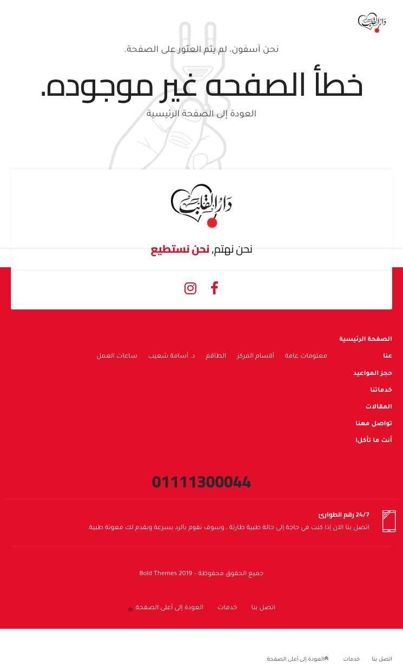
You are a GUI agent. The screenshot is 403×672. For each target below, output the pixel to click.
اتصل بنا (263, 608)
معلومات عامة (306, 356)
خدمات (227, 608)
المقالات (378, 407)
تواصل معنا (373, 424)
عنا (387, 356)
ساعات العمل (116, 356)
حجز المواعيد (372, 374)
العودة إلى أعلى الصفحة (169, 608)
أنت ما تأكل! (373, 441)
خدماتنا (381, 390)
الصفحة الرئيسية (365, 340)
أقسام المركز (255, 356)
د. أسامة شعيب (171, 356)
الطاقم (216, 356)
